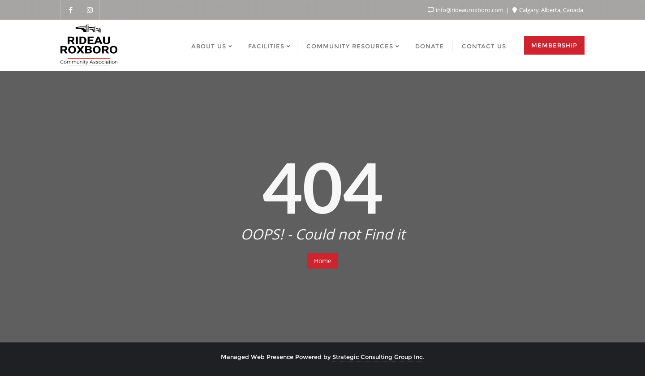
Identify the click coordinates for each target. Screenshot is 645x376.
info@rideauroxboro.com (466, 10)
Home (322, 260)
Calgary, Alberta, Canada (547, 10)
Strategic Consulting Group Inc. (378, 356)
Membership (554, 45)
